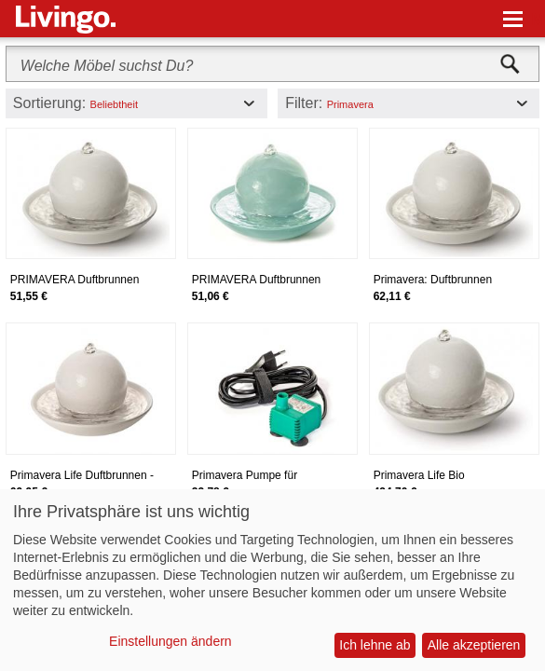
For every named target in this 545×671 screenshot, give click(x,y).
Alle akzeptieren (474, 644)
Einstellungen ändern (170, 641)
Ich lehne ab (374, 644)
